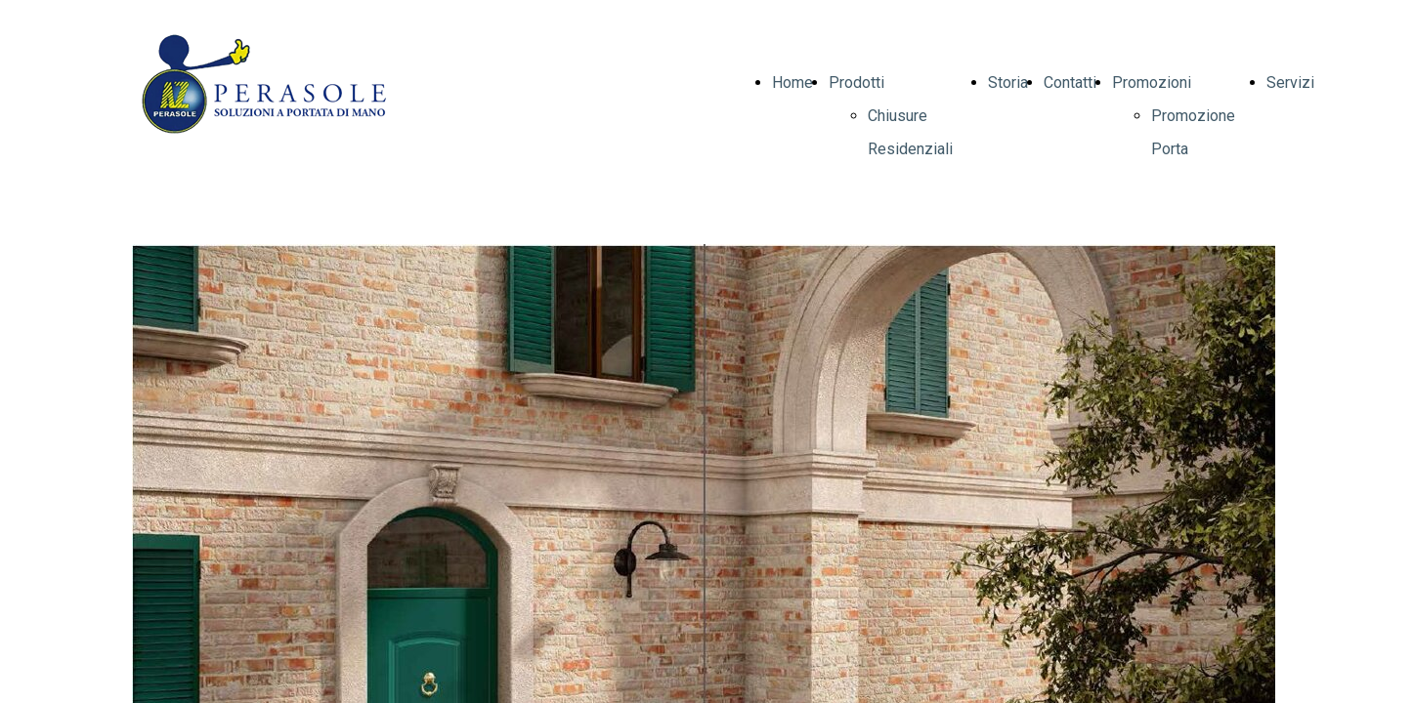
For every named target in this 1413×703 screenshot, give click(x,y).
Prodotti (856, 82)
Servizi (1290, 82)
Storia (1008, 82)
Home (792, 82)
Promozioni (1151, 82)
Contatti (1070, 82)
